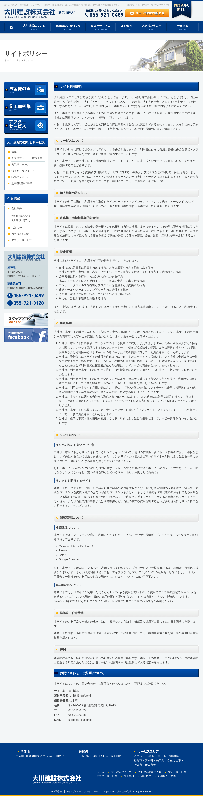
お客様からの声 (20, 233)
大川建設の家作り (21, 220)
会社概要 (16, 208)
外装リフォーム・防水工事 (26, 158)
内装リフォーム (20, 164)
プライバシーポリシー (95, 791)
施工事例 (129, 776)
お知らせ (16, 227)
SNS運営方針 (56, 791)
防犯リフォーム (20, 177)
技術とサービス (177, 772)
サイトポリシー (73, 791)
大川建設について (21, 215)
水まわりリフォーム (23, 170)
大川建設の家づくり (149, 772)
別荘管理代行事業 (21, 183)
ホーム (100, 772)
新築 (14, 151)
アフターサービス (21, 240)
